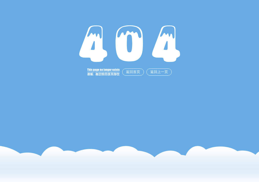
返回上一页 (159, 72)
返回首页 (133, 72)
